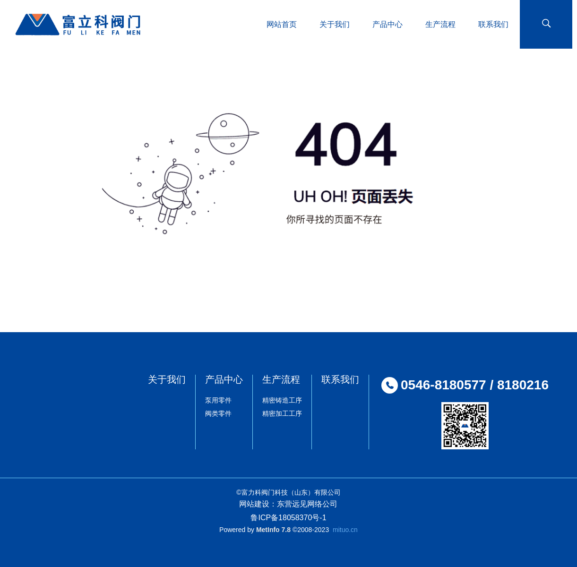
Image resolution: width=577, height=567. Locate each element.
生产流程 (281, 379)
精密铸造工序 (282, 400)
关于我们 (167, 379)
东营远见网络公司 (307, 504)
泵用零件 (218, 400)
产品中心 (224, 379)
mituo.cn (345, 529)
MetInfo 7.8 (273, 529)
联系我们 (340, 379)
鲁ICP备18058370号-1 (288, 518)
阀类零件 (218, 413)
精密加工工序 (282, 413)
